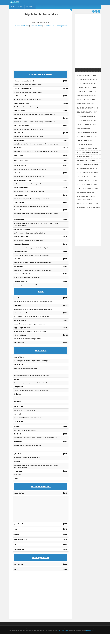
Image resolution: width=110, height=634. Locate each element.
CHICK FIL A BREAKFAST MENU (86, 88)
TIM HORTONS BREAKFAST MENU (87, 164)
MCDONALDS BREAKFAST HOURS (87, 185)
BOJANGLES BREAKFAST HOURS (87, 168)
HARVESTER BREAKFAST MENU (87, 120)
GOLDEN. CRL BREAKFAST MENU (87, 112)
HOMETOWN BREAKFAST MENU (86, 124)
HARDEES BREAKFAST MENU (86, 116)
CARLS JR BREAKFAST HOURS (86, 177)
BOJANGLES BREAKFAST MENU (87, 79)
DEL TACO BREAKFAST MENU (86, 100)
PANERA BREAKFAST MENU (85, 140)
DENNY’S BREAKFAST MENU (85, 104)
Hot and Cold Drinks (49, 26)
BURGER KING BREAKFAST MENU (87, 83)
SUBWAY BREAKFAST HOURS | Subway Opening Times (86, 198)
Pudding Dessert (62, 26)
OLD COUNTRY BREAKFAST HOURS (88, 189)
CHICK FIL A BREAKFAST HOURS (87, 181)
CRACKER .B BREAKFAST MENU (87, 92)
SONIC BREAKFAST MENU (85, 144)
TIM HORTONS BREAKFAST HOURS (88, 203)
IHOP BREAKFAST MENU (84, 128)
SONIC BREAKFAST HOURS (85, 193)
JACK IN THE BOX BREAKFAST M (87, 132)
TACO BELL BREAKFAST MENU (86, 160)
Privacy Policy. (90, 630)
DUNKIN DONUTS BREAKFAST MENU (88, 108)
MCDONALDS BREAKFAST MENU (87, 136)
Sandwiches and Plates (21, 26)
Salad (32, 26)
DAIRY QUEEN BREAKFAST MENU (87, 96)
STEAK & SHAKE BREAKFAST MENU (88, 152)
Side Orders (38, 26)
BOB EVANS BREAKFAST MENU (86, 75)
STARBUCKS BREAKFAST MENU (87, 148)
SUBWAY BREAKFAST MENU (85, 156)
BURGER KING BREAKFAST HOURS (87, 173)
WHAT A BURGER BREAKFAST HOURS (88, 207)
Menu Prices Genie (63, 630)
